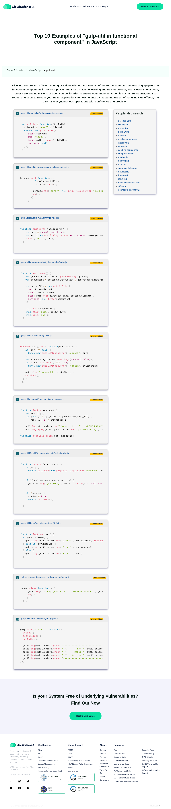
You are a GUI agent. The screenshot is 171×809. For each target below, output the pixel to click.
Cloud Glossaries (121, 760)
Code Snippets (15, 70)
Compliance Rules (121, 764)
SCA (40, 750)
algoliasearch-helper (127, 139)
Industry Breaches (150, 760)
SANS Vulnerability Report (150, 765)
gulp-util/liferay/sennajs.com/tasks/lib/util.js (41, 523)
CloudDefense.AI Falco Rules (126, 781)
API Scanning (43, 767)
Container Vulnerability (48, 760)
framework (123, 175)
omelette (122, 135)
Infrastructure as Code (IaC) (50, 771)
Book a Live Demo (85, 716)
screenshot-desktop (127, 168)
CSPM (70, 750)
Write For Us (103, 771)
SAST (40, 753)
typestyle (122, 146)
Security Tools (148, 750)
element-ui (123, 128)
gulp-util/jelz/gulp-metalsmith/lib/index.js (40, 218)
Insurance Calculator (122, 767)
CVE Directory (148, 753)
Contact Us (104, 767)
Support (103, 753)
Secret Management (46, 764)
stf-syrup (122, 186)
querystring (123, 161)
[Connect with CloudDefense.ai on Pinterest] (22, 788)
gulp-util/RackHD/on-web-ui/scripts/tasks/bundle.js (45, 453)
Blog (115, 750)
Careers (103, 750)
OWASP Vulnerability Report (151, 771)
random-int (123, 157)
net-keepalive (124, 121)
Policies (103, 757)
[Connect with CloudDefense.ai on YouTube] (14, 788)
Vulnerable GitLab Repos (124, 778)
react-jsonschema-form (129, 183)
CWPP (70, 757)
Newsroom (104, 780)
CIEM (70, 753)
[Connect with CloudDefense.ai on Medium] (31, 788)
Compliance (73, 771)
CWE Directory (148, 757)
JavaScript (35, 70)
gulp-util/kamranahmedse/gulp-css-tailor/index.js (44, 262)
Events (102, 776)
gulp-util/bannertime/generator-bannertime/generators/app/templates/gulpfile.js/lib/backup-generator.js (46, 577)
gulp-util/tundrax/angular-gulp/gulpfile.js (39, 618)
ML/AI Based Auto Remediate (80, 764)
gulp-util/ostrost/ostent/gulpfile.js (36, 335)
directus (122, 164)
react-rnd (122, 179)
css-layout (123, 125)
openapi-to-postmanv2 (128, 190)
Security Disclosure (104, 761)
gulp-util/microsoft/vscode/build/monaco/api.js (42, 399)
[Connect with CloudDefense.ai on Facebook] (31, 781)
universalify (123, 172)
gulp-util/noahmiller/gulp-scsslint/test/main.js (42, 113)
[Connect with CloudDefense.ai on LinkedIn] (14, 781)
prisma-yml (123, 132)
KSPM (70, 767)
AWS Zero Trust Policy (123, 771)
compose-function (126, 153)
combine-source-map (128, 150)
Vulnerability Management (79, 760)
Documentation (120, 757)
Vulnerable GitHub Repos (124, 774)
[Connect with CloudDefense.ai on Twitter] (22, 781)
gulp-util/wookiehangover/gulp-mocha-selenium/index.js (46, 167)
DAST (40, 757)
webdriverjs (123, 143)
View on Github (97, 114)
